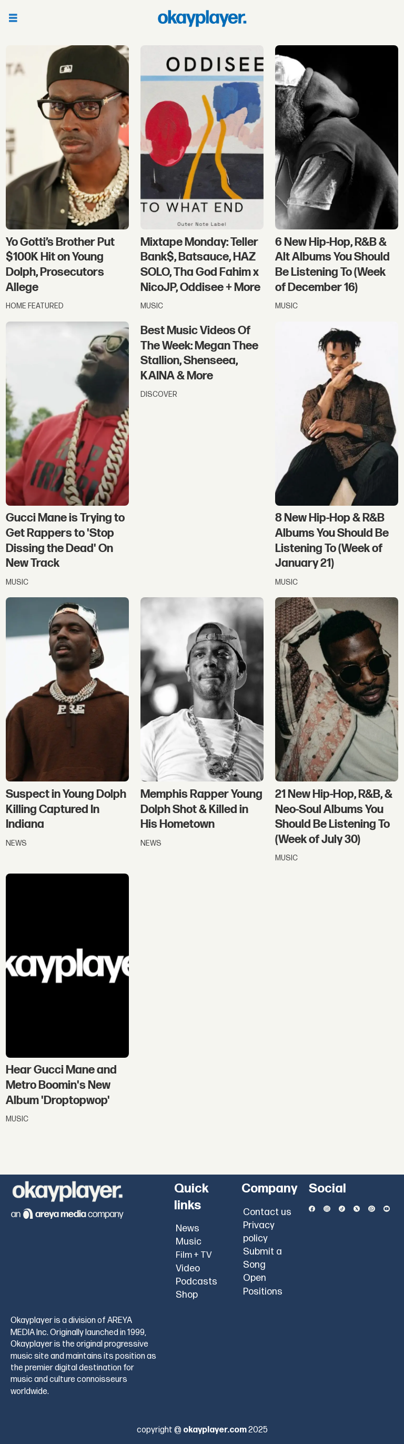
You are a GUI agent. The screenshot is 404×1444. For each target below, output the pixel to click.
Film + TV (194, 1255)
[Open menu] (13, 19)
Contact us (267, 1212)
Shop (187, 1294)
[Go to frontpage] (202, 18)
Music (188, 1241)
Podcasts (196, 1281)
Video (188, 1268)
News (187, 1228)
